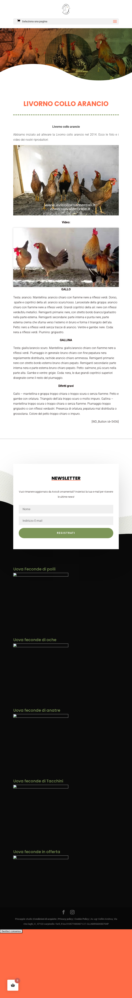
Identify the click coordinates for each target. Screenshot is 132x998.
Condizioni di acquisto (44, 974)
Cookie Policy (82, 974)
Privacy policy (65, 974)
